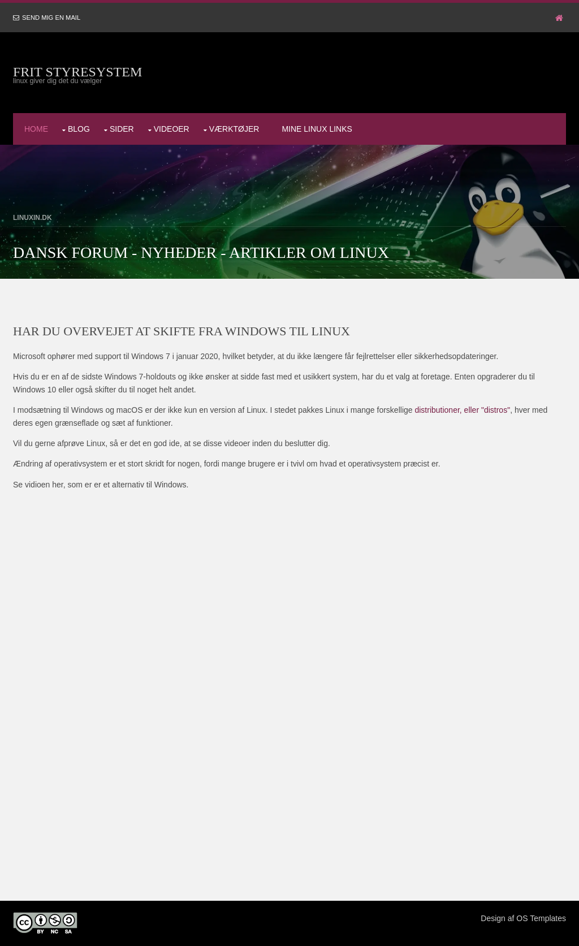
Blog (79, 128)
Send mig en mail (51, 17)
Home (36, 128)
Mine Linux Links (317, 128)
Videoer (171, 128)
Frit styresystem (77, 71)
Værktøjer (234, 128)
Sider (122, 128)
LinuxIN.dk (32, 218)
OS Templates (541, 918)
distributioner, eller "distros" (462, 409)
